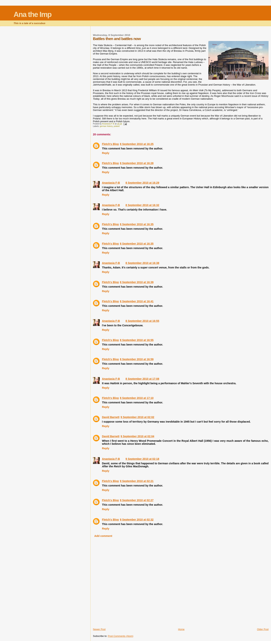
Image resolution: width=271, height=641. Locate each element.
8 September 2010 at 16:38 (142, 262)
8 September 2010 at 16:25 (137, 143)
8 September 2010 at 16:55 (142, 320)
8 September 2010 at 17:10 (137, 397)
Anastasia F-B (111, 182)
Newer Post (99, 629)
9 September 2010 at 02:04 (137, 436)
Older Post (263, 629)
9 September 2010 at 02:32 (137, 519)
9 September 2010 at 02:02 (137, 417)
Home (181, 629)
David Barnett (111, 417)
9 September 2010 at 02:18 (142, 458)
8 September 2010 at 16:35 (137, 224)
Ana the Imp (32, 14)
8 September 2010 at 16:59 (137, 359)
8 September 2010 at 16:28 (137, 163)
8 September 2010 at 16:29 (142, 182)
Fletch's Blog (110, 143)
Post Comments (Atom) (120, 636)
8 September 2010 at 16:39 (137, 282)
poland (117, 126)
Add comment (103, 535)
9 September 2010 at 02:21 (137, 481)
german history (106, 126)
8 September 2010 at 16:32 (142, 205)
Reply (105, 153)
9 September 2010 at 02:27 (137, 500)
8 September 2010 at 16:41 (137, 301)
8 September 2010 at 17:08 (142, 378)
